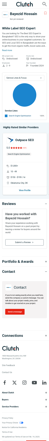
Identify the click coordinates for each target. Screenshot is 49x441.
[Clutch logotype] (10, 348)
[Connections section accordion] (24, 336)
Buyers (5, 399)
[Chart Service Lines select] (24, 78)
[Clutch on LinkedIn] (44, 382)
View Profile (25, 190)
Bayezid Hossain (23, 14)
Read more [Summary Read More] (7, 50)
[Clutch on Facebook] (4, 382)
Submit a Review (23, 242)
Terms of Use (7, 432)
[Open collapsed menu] (4, 4)
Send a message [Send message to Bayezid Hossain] (15, 312)
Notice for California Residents (14, 427)
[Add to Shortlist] (45, 13)
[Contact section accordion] (24, 272)
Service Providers (10, 406)
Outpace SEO (24, 140)
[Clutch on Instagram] (24, 382)
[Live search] (44, 4)
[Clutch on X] (14, 382)
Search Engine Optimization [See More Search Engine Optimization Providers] (20, 116)
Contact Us (7, 372)
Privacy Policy (7, 418)
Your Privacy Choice (10, 423)
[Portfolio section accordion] (24, 262)
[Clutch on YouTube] (34, 382)
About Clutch (8, 392)
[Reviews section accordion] (24, 204)
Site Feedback (8, 365)
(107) (24, 148)
